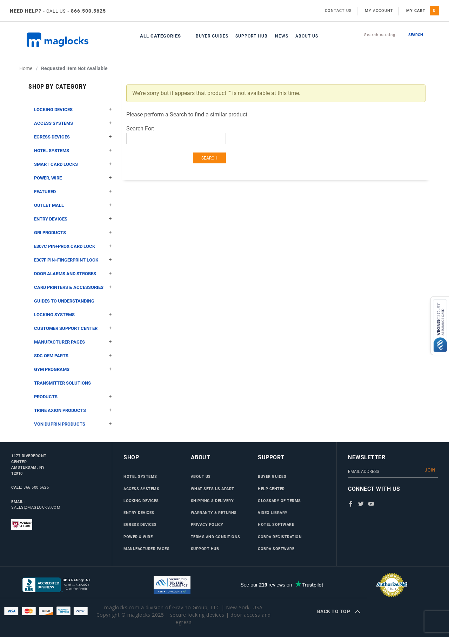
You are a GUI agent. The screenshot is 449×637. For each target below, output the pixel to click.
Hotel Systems (73, 150)
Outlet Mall (73, 205)
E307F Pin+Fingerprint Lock (73, 260)
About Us (306, 36)
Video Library (273, 512)
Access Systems (73, 123)
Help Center (271, 488)
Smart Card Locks (73, 164)
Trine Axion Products (73, 410)
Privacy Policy (207, 524)
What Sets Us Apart (212, 488)
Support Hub (251, 36)
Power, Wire (73, 178)
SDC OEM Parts (73, 355)
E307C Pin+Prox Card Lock (73, 246)
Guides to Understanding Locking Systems (73, 309)
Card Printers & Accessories (73, 287)
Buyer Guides (212, 36)
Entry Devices (73, 219)
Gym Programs (73, 369)
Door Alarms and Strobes (73, 273)
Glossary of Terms (279, 500)
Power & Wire (138, 536)
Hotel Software (276, 524)
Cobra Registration (280, 536)
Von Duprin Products (73, 424)
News (281, 36)
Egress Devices (73, 137)
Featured (73, 191)
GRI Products (73, 232)
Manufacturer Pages (73, 342)
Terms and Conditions (215, 536)
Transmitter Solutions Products (73, 392)
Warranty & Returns (214, 512)
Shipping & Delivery (212, 500)
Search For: (140, 128)
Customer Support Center (73, 328)
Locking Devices (73, 109)
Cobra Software (276, 548)
